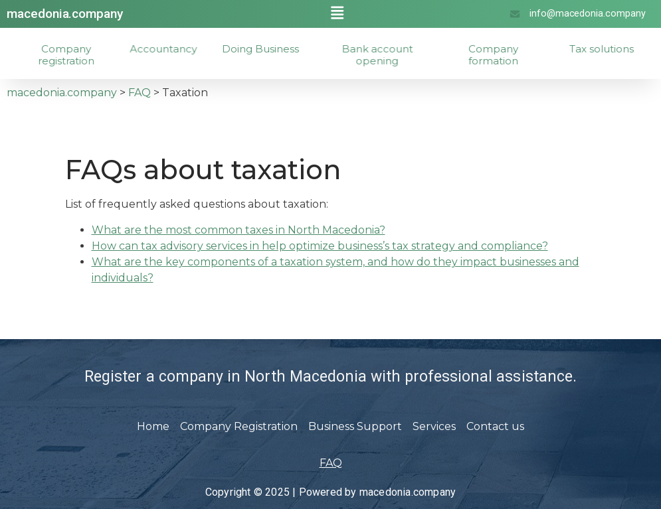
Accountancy (174, 48)
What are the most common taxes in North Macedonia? (238, 230)
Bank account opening (393, 54)
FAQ (331, 463)
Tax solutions (615, 48)
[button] (337, 13)
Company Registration (239, 426)
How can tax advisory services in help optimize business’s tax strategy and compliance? (320, 246)
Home (153, 426)
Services (434, 426)
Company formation (507, 54)
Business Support (355, 426)
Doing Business (273, 48)
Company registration (80, 54)
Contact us (495, 426)
